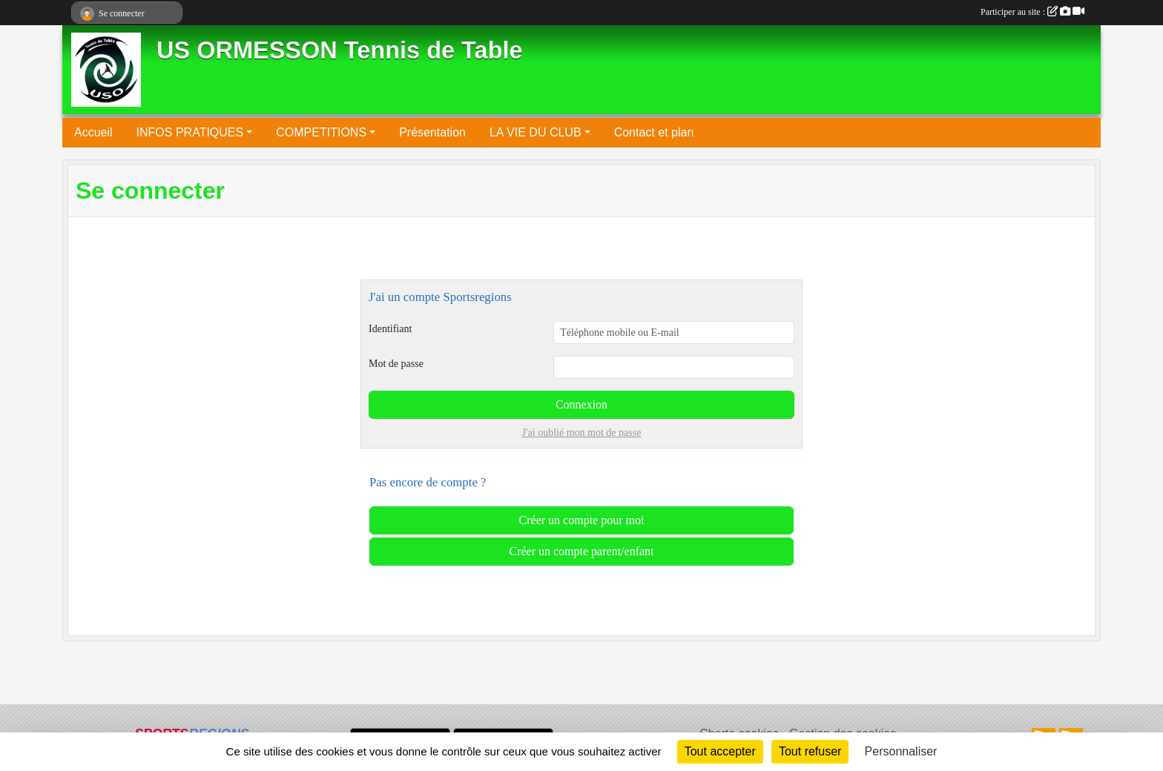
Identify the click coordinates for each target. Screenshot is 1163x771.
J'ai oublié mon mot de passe (582, 432)
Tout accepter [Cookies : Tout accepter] (720, 751)
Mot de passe (396, 363)
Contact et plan (654, 132)
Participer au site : (1032, 12)
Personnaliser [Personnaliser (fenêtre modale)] (901, 751)
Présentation (432, 132)
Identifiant (390, 328)
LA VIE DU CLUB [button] (536, 132)
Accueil (93, 132)
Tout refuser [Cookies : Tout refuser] (810, 751)
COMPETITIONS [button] (321, 132)
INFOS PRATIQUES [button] (190, 132)
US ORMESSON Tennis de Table (340, 50)
